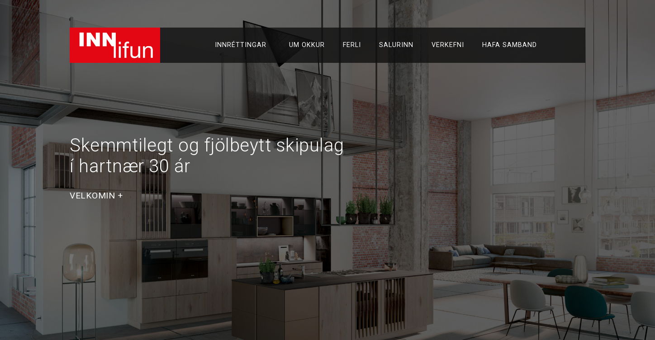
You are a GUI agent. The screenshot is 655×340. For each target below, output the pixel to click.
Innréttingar (243, 45)
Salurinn (396, 45)
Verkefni (448, 45)
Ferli (352, 45)
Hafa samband (509, 45)
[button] (96, 195)
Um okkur (307, 45)
